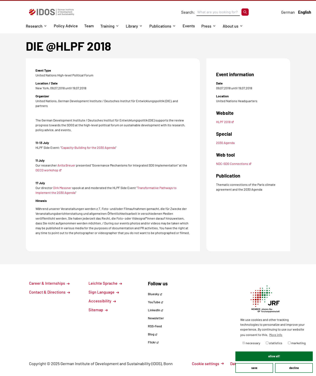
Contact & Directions (49, 292)
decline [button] (294, 368)
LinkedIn (155, 310)
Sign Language (103, 292)
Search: (188, 12)
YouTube (155, 302)
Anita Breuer (66, 165)
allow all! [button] (274, 356)
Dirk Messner (62, 188)
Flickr (153, 342)
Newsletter (156, 318)
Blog (152, 334)
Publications (160, 26)
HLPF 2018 (225, 122)
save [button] (254, 368)
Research (34, 26)
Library (132, 26)
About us (230, 26)
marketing (297, 343)
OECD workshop (48, 170)
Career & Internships (49, 283)
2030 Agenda (225, 143)
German (288, 12)
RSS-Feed (155, 326)
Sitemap (98, 309)
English (304, 12)
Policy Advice (66, 25)
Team (89, 25)
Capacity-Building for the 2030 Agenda (88, 147)
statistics (274, 343)
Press (206, 26)
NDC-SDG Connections (234, 163)
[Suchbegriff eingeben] (218, 12)
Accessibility (102, 300)
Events (189, 25)
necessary (251, 343)
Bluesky (155, 294)
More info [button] (275, 335)
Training (107, 26)
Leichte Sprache (105, 283)
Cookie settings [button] (208, 363)
